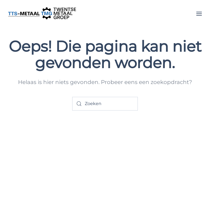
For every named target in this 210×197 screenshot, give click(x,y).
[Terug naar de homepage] (42, 13)
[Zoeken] (105, 104)
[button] (199, 13)
